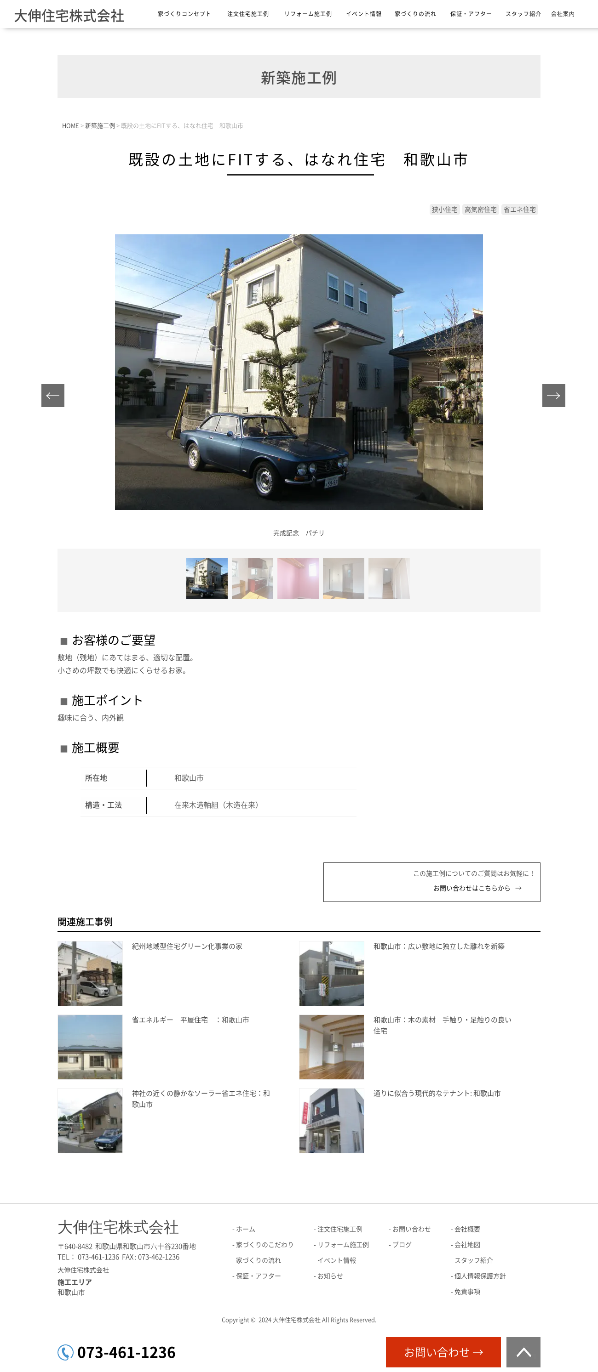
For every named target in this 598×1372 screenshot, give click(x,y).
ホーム (245, 1229)
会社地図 (467, 1245)
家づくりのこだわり (265, 1245)
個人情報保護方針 (480, 1276)
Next (556, 398)
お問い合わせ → (443, 1352)
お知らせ (330, 1276)
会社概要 (467, 1229)
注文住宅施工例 (248, 14)
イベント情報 (364, 14)
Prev (55, 398)
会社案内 (563, 14)
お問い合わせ (411, 1229)
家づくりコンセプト (185, 14)
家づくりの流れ (416, 14)
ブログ (402, 1245)
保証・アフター (471, 14)
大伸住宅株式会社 (69, 16)
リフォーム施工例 (308, 14)
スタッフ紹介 (523, 14)
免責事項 (467, 1291)
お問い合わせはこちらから (472, 888)
